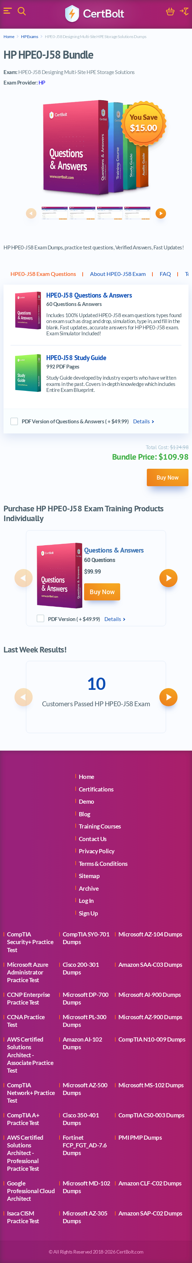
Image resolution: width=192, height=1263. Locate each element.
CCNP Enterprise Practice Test (28, 998)
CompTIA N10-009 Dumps (151, 1039)
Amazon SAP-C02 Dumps (150, 1213)
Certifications (96, 789)
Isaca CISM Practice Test (23, 1217)
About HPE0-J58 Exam (118, 273)
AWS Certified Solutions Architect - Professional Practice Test (25, 1153)
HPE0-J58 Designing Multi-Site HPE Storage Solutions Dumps (95, 36)
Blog (84, 814)
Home (9, 36)
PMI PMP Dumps (140, 1137)
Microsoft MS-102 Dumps (151, 1085)
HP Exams (29, 36)
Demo (86, 801)
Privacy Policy (97, 851)
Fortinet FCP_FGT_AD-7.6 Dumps (85, 1145)
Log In (86, 900)
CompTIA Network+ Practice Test (31, 1092)
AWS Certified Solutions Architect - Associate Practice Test (30, 1055)
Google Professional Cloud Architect (31, 1191)
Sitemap (89, 875)
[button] (31, 213)
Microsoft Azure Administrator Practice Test (27, 972)
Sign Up (88, 913)
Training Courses (100, 826)
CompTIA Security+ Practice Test (30, 941)
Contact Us (93, 838)
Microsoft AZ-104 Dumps (150, 934)
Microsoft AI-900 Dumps (149, 994)
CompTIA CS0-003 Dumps (151, 1115)
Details (141, 421)
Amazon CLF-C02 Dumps (149, 1183)
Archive (89, 888)
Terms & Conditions (103, 863)
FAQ (165, 273)
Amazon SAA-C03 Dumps (150, 964)
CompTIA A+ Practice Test (23, 1118)
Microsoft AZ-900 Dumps (150, 1017)
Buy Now (168, 477)
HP (42, 82)
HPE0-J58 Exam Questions (43, 273)
